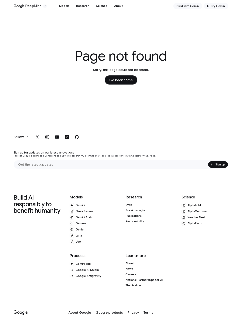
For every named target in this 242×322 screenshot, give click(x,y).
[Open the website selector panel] (45, 6)
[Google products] (109, 312)
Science (101, 6)
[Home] (28, 6)
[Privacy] (133, 312)
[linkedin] (66, 137)
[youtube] (57, 137)
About (118, 6)
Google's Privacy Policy (143, 156)
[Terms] (148, 312)
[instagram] (47, 137)
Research (82, 6)
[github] (76, 137)
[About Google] (79, 312)
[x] (37, 137)
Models (64, 6)
